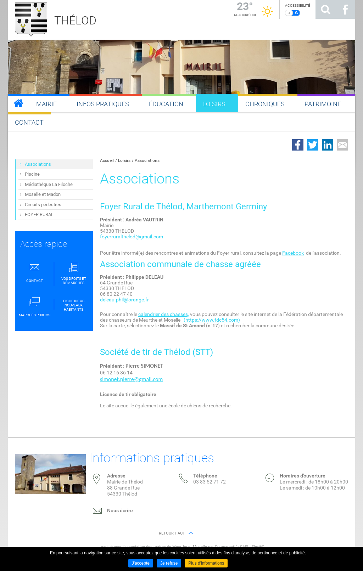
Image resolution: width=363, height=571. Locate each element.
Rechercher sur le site (325, 9)
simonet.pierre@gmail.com (131, 379)
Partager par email (342, 145)
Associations (147, 160)
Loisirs (124, 160)
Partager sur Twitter (312, 145)
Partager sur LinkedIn (327, 145)
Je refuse (169, 563)
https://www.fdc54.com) (212, 320)
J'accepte (141, 563)
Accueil (107, 160)
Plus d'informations (206, 563)
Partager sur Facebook (297, 145)
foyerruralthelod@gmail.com (131, 236)
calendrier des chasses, (163, 314)
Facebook (293, 253)
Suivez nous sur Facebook (345, 9)
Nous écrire (120, 510)
